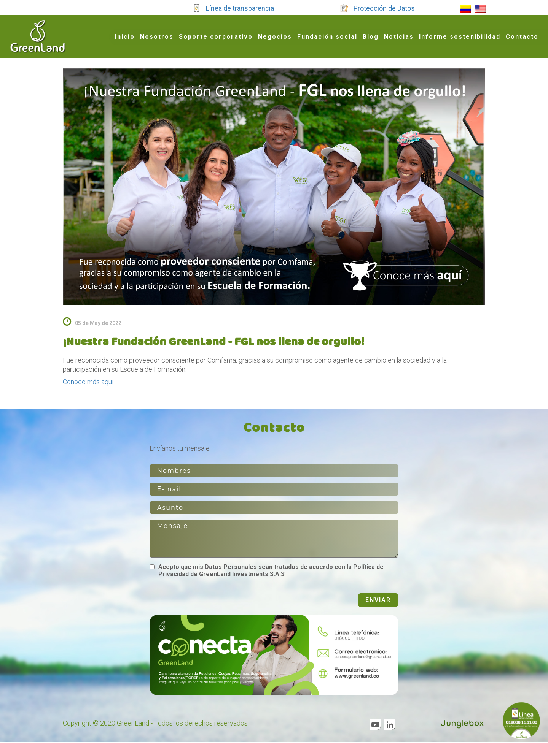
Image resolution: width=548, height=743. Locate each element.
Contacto (522, 36)
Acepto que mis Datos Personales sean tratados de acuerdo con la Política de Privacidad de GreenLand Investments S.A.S (271, 571)
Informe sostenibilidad (459, 36)
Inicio (125, 36)
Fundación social (327, 36)
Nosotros (157, 36)
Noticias (399, 36)
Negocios (275, 36)
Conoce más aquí (88, 382)
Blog (371, 36)
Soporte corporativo (216, 36)
